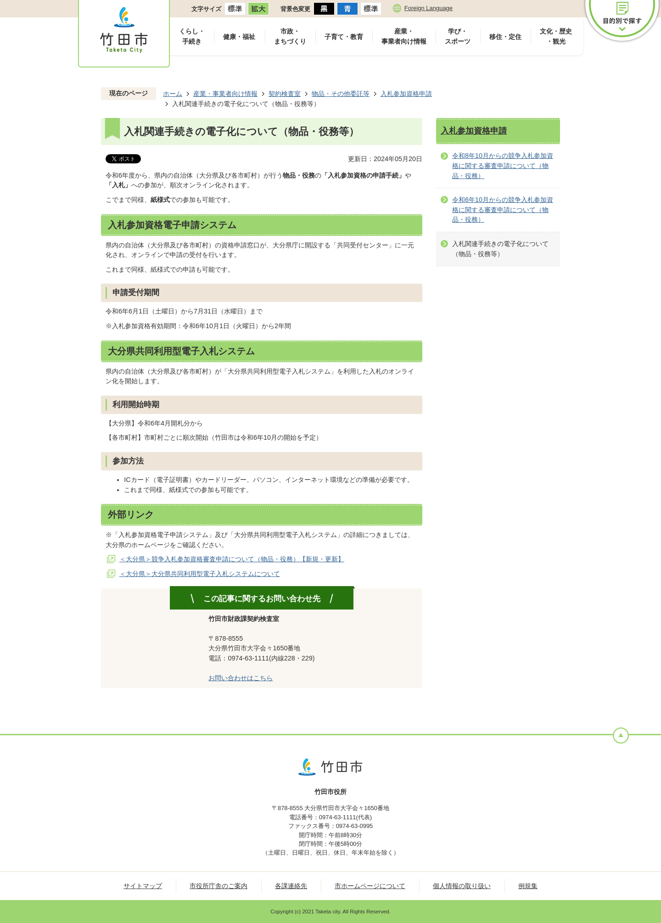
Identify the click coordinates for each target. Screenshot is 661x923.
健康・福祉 (239, 36)
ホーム (172, 93)
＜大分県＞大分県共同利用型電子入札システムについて (199, 573)
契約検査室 (285, 93)
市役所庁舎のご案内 (218, 885)
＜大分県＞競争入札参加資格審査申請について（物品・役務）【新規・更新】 (231, 559)
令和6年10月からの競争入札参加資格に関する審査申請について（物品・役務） (502, 209)
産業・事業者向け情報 (403, 36)
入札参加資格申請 (406, 93)
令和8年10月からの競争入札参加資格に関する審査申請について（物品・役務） (502, 165)
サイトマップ (142, 885)
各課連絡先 (291, 885)
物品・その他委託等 (341, 93)
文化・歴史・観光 (556, 36)
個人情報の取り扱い (462, 885)
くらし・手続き (192, 36)
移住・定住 (505, 36)
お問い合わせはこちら (240, 678)
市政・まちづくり (290, 36)
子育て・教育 (344, 36)
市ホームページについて (370, 885)
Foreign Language (428, 8)
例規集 (528, 885)
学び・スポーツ (458, 36)
